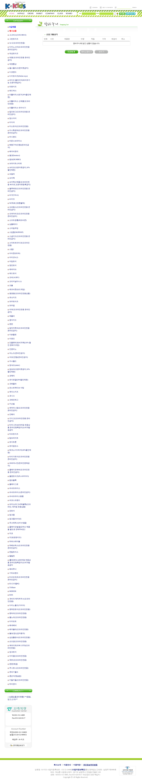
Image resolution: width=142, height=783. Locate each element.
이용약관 (77, 765)
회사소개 (57, 765)
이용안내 (67, 765)
